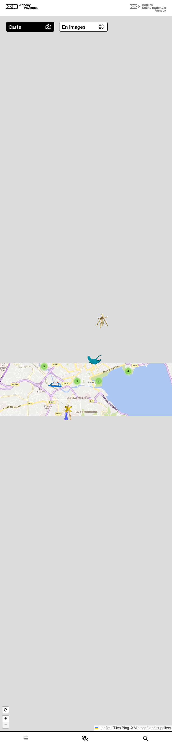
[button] (85, 738)
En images (73, 27)
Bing (125, 728)
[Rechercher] (145, 738)
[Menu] (26, 738)
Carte (15, 27)
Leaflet (102, 728)
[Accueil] (22, 8)
